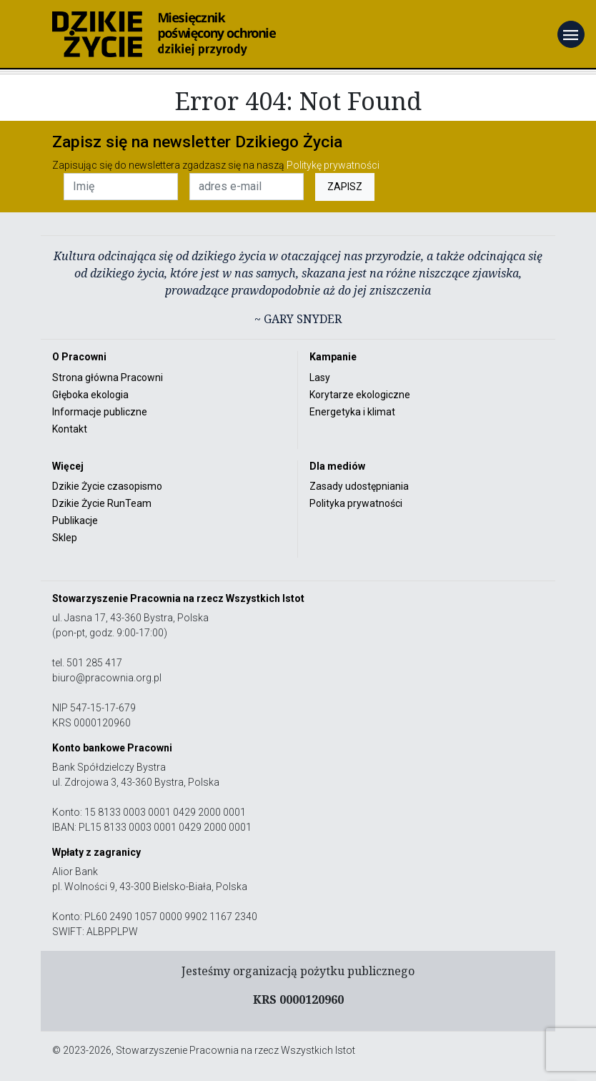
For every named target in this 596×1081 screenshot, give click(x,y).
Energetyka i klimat (352, 412)
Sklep (64, 537)
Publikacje (75, 520)
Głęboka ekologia (90, 394)
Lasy (319, 377)
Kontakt (69, 429)
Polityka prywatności (355, 503)
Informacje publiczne (99, 412)
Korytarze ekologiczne (359, 394)
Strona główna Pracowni (107, 377)
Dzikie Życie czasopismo (107, 486)
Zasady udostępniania (359, 486)
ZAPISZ (344, 186)
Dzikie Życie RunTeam (102, 503)
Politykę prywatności (333, 165)
